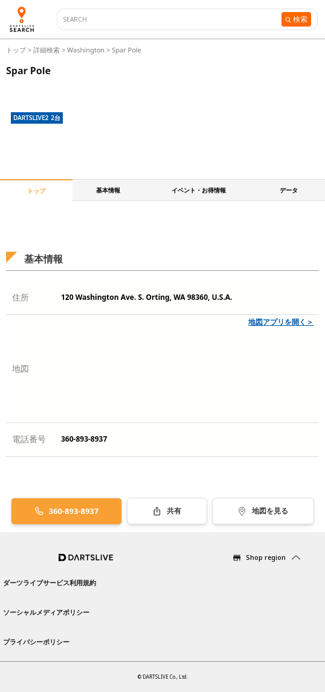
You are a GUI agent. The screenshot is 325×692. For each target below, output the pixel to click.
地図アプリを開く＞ (281, 322)
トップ (17, 49)
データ (289, 190)
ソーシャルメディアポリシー (46, 612)
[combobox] (172, 19)
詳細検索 (47, 49)
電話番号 (29, 439)
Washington (86, 49)
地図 (20, 368)
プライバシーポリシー (36, 641)
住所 (20, 297)
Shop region (266, 557)
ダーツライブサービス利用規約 (49, 582)
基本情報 (108, 190)
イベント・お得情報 (199, 190)
